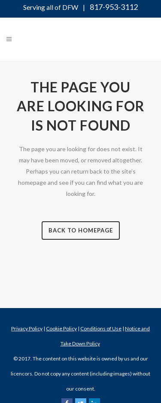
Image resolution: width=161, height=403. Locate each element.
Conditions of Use (101, 328)
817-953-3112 (114, 7)
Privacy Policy (27, 328)
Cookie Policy (61, 328)
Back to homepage (81, 230)
